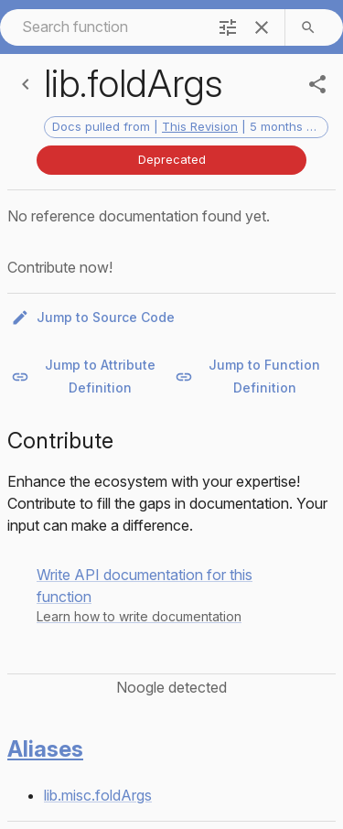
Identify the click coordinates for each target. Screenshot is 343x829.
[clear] (261, 27)
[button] (171, 595)
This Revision (200, 126)
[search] (308, 27)
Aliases (45, 749)
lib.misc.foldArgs (98, 795)
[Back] (25, 84)
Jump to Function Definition (253, 376)
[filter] (227, 27)
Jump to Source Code (94, 318)
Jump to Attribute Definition (89, 376)
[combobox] (102, 27)
